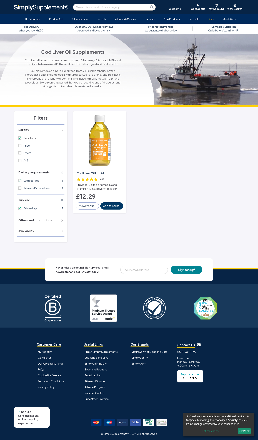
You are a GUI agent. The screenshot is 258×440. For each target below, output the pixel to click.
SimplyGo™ (139, 363)
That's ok (244, 431)
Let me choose (211, 431)
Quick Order (230, 18)
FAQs (41, 369)
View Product (87, 205)
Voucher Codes (94, 393)
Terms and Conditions (51, 381)
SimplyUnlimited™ (96, 363)
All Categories (32, 18)
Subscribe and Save (96, 357)
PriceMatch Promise (97, 398)
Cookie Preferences (50, 375)
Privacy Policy (46, 387)
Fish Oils (101, 18)
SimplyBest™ (140, 357)
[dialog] (218, 424)
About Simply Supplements (101, 351)
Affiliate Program (95, 387)
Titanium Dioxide (95, 381)
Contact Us (44, 357)
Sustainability (93, 375)
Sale (211, 18)
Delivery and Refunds (50, 363)
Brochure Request (96, 369)
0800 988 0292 (186, 352)
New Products (172, 18)
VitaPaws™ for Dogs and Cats (149, 351)
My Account (45, 351)
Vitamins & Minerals (125, 18)
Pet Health (194, 18)
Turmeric (150, 18)
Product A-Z (56, 18)
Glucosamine (80, 18)
